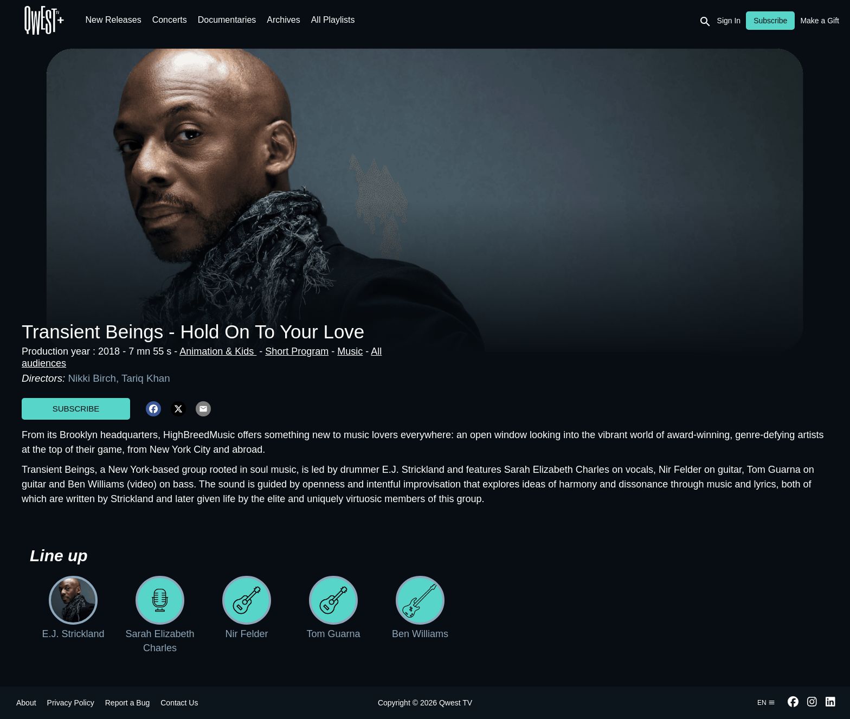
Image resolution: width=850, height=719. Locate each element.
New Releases (113, 19)
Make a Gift (819, 20)
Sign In (729, 20)
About (26, 702)
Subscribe (76, 408)
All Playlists (333, 19)
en (766, 703)
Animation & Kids (217, 351)
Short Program (297, 351)
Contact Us (179, 702)
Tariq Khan (145, 378)
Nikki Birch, (94, 378)
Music (350, 351)
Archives (283, 19)
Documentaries (227, 19)
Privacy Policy (70, 702)
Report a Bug (127, 702)
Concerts (169, 19)
